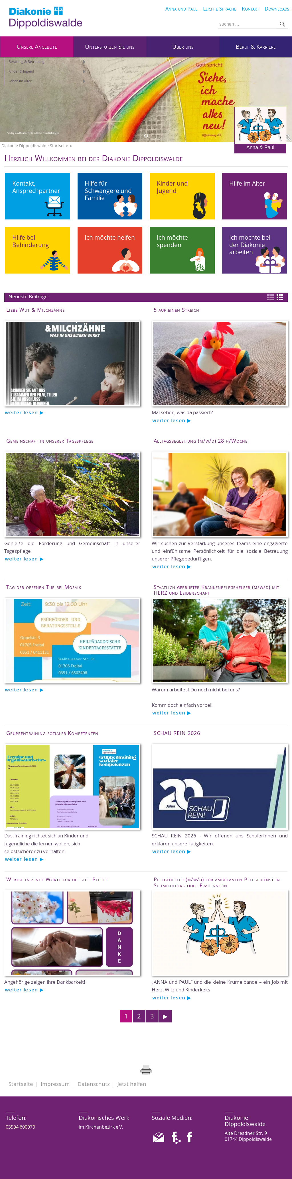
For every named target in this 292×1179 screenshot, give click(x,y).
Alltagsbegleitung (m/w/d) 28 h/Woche (201, 440)
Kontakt (250, 8)
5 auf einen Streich (176, 309)
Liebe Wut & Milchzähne (35, 309)
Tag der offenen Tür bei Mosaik (43, 587)
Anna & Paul (260, 128)
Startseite (21, 1084)
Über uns (183, 46)
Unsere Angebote (37, 46)
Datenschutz (94, 1084)
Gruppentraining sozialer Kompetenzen (52, 733)
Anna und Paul (181, 8)
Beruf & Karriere (256, 46)
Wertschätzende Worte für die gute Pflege (57, 879)
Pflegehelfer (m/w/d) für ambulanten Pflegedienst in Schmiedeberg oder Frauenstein (217, 882)
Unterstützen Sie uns (110, 46)
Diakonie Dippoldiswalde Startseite (34, 145)
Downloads (277, 8)
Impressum (55, 1084)
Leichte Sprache (219, 8)
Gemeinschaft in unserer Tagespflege (50, 440)
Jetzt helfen (131, 1084)
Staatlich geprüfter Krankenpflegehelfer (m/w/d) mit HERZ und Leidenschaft (216, 590)
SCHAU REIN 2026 (177, 733)
